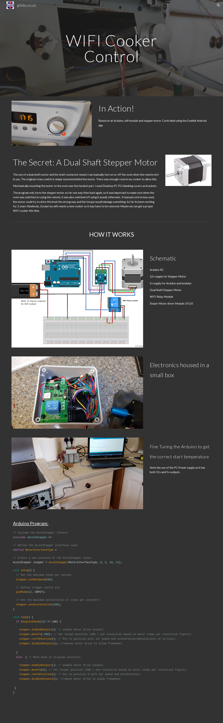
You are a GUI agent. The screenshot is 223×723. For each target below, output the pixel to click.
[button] (218, 5)
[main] (111, 48)
